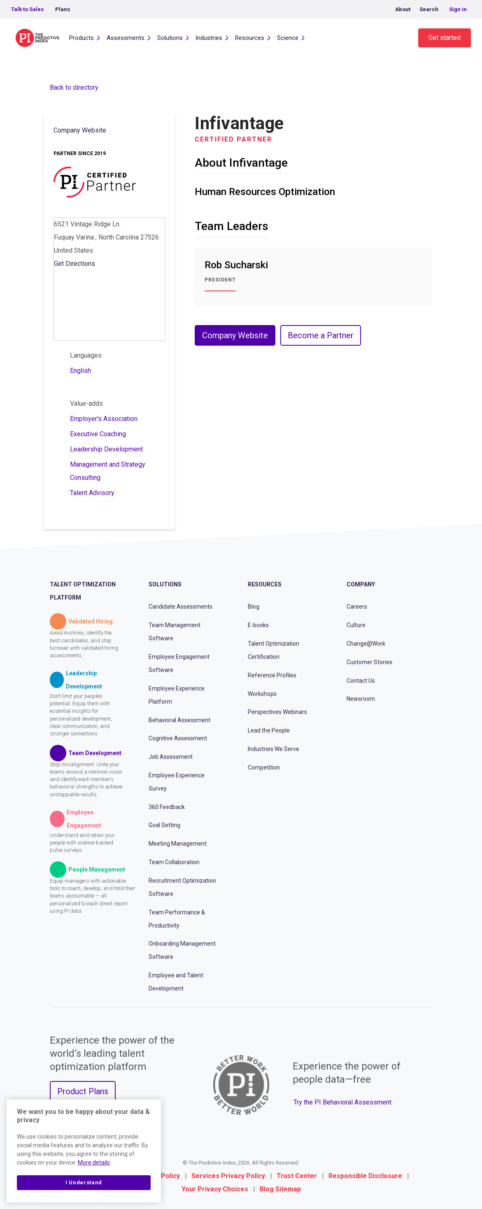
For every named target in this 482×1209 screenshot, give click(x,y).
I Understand (83, 1182)
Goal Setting (164, 825)
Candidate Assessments (180, 606)
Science (287, 38)
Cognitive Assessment (178, 738)
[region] (84, 1151)
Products (81, 38)
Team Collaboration (174, 862)
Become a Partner (321, 335)
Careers (357, 606)
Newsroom (361, 698)
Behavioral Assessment (179, 720)
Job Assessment (171, 756)
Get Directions (74, 263)
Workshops (262, 694)
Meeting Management (178, 843)
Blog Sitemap (280, 1189)
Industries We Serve (273, 749)
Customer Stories (369, 662)
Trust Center (297, 1176)
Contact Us (361, 680)
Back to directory (74, 87)
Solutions (170, 38)
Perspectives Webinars (277, 712)
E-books (258, 625)
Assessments (125, 38)
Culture (356, 625)
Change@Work (366, 643)
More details (94, 1162)
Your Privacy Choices (215, 1189)
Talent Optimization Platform (83, 591)
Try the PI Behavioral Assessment (342, 1102)
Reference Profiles (272, 675)
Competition (264, 767)
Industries (209, 38)
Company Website (80, 130)
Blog (253, 606)
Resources (249, 38)
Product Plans (82, 1091)
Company (361, 584)
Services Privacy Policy (228, 1176)
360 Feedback (167, 807)
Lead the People (269, 730)
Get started (444, 38)
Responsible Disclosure (365, 1176)
